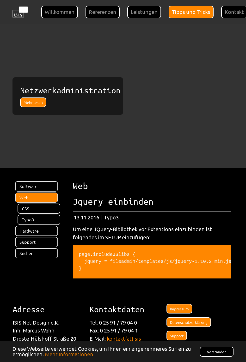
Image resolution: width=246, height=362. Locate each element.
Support (177, 335)
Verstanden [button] (217, 351)
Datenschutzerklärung (189, 322)
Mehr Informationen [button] (69, 354)
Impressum (179, 308)
